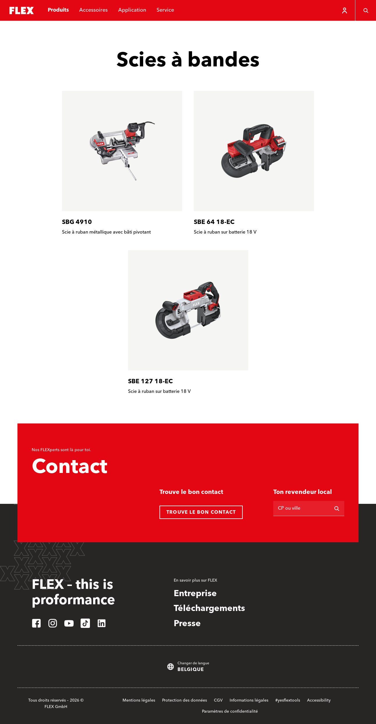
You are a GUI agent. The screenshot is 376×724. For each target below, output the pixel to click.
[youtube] (69, 623)
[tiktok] (85, 623)
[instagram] (53, 623)
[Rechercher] (336, 508)
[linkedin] (101, 623)
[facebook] (36, 623)
